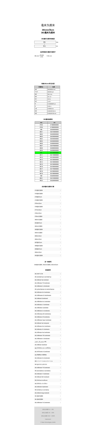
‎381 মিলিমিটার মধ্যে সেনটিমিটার (43, 348)
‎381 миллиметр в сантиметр (42, 370)
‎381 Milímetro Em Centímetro (42, 326)
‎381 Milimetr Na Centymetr (42, 323)
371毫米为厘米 (39, 190)
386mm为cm (38, 239)
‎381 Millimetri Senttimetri (41, 298)
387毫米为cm (38, 242)
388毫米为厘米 (39, 245)
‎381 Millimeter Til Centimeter (42, 367)
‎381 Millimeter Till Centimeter (42, 335)
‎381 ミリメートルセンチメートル (44, 361)
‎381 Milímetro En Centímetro (42, 292)
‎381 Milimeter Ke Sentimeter (42, 358)
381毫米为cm (38, 223)
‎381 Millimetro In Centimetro (42, 310)
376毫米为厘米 (39, 206)
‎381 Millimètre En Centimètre (42, 301)
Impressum (48, 419)
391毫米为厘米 (39, 255)
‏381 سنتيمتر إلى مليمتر (40, 341)
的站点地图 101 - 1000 (48, 412)
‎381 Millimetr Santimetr (41, 344)
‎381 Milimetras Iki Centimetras (43, 314)
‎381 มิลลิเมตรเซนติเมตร (41, 380)
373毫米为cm (38, 197)
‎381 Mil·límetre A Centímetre (42, 351)
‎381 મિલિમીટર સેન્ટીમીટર (41, 383)
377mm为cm (38, 210)
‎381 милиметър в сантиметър (43, 277)
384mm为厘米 (38, 232)
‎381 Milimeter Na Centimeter (42, 332)
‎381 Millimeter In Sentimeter (42, 338)
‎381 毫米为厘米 (39, 396)
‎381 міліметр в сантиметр (42, 390)
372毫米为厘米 (39, 193)
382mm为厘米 (38, 226)
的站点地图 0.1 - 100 (47, 409)
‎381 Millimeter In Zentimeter (42, 286)
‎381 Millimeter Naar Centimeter (43, 320)
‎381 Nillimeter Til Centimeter (42, 283)
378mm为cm (38, 213)
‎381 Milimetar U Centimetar (42, 304)
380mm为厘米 (38, 219)
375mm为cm (38, 203)
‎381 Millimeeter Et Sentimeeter (43, 295)
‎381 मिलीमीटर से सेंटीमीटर (41, 355)
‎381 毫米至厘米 (39, 399)
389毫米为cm (38, 249)
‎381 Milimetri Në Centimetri (42, 377)
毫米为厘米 (48, 25)
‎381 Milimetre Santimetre (41, 386)
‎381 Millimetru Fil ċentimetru (42, 317)
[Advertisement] (48, 10)
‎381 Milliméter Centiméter (41, 307)
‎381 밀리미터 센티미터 (41, 364)
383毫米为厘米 (39, 229)
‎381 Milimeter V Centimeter (42, 374)
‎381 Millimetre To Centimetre (42, 402)
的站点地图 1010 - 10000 (48, 416)
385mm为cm (38, 236)
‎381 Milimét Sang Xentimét (42, 393)
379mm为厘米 (38, 216)
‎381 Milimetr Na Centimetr (42, 280)
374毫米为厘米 (39, 200)
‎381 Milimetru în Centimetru (42, 329)
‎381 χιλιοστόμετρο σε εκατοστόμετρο (44, 289)
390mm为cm (38, 252)
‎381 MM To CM (39, 273)
